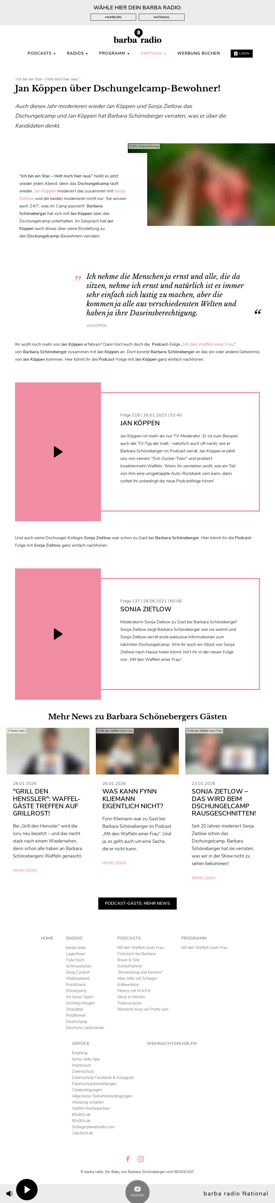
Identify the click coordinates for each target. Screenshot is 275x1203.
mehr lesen (25, 870)
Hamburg (113, 17)
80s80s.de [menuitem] (81, 1114)
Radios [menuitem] (77, 53)
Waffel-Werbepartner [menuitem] (91, 1108)
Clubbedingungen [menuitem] (87, 1090)
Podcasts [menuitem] (42, 53)
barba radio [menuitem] (76, 947)
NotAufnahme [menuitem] (129, 966)
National (162, 17)
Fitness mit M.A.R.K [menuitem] (134, 990)
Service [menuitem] (80, 1043)
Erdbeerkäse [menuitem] (128, 984)
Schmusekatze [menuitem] (78, 966)
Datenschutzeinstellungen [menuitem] (94, 1083)
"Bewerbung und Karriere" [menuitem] (140, 972)
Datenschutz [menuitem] (83, 1071)
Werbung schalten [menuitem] (88, 1102)
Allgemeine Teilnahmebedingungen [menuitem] (102, 1096)
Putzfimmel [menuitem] (75, 1015)
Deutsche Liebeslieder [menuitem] (85, 1027)
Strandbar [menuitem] (74, 1009)
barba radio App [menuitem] (86, 1059)
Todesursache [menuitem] (129, 1003)
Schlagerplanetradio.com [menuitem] (93, 1127)
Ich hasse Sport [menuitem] (79, 997)
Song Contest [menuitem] (78, 972)
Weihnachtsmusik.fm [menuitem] (172, 1043)
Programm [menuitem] (114, 53)
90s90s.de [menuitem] (81, 1120)
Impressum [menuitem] (81, 1065)
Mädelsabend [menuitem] (77, 978)
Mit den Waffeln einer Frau (208, 344)
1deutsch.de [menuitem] (82, 1133)
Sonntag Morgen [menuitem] (80, 1003)
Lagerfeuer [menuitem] (75, 953)
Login (241, 53)
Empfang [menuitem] (154, 53)
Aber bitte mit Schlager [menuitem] (137, 978)
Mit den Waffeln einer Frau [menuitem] (140, 947)
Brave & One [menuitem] (128, 960)
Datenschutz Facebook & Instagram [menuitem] (103, 1077)
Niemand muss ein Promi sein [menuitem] (142, 1009)
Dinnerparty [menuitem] (76, 990)
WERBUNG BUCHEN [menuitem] (198, 53)
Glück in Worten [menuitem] (131, 997)
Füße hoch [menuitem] (75, 960)
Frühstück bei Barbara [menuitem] (136, 953)
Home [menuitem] (47, 938)
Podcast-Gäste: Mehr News (137, 903)
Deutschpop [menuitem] (76, 1021)
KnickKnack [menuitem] (76, 984)
